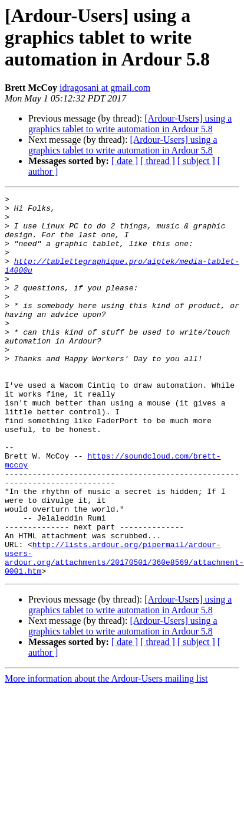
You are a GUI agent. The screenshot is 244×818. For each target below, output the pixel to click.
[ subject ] (196, 161)
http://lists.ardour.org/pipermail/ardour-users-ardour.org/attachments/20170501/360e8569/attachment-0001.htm (124, 631)
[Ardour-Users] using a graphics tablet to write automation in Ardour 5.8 (130, 123)
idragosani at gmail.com (105, 88)
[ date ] (124, 161)
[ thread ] (157, 161)
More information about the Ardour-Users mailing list (106, 755)
